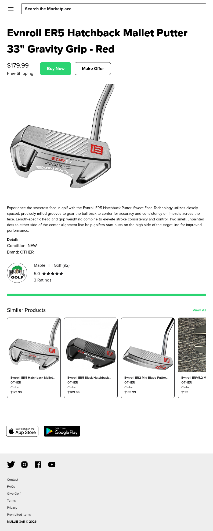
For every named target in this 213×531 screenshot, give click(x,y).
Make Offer (93, 68)
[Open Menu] (10, 8)
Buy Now (55, 68)
